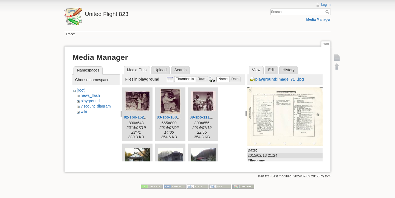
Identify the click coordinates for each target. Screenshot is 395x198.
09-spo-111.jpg (203, 117)
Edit (271, 70)
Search (328, 12)
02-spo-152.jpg (137, 117)
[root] (81, 90)
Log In (326, 5)
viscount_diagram (96, 106)
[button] (185, 79)
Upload (160, 70)
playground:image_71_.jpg (279, 79)
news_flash (90, 95)
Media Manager (318, 19)
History (289, 70)
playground (90, 101)
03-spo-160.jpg (170, 117)
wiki (84, 111)
